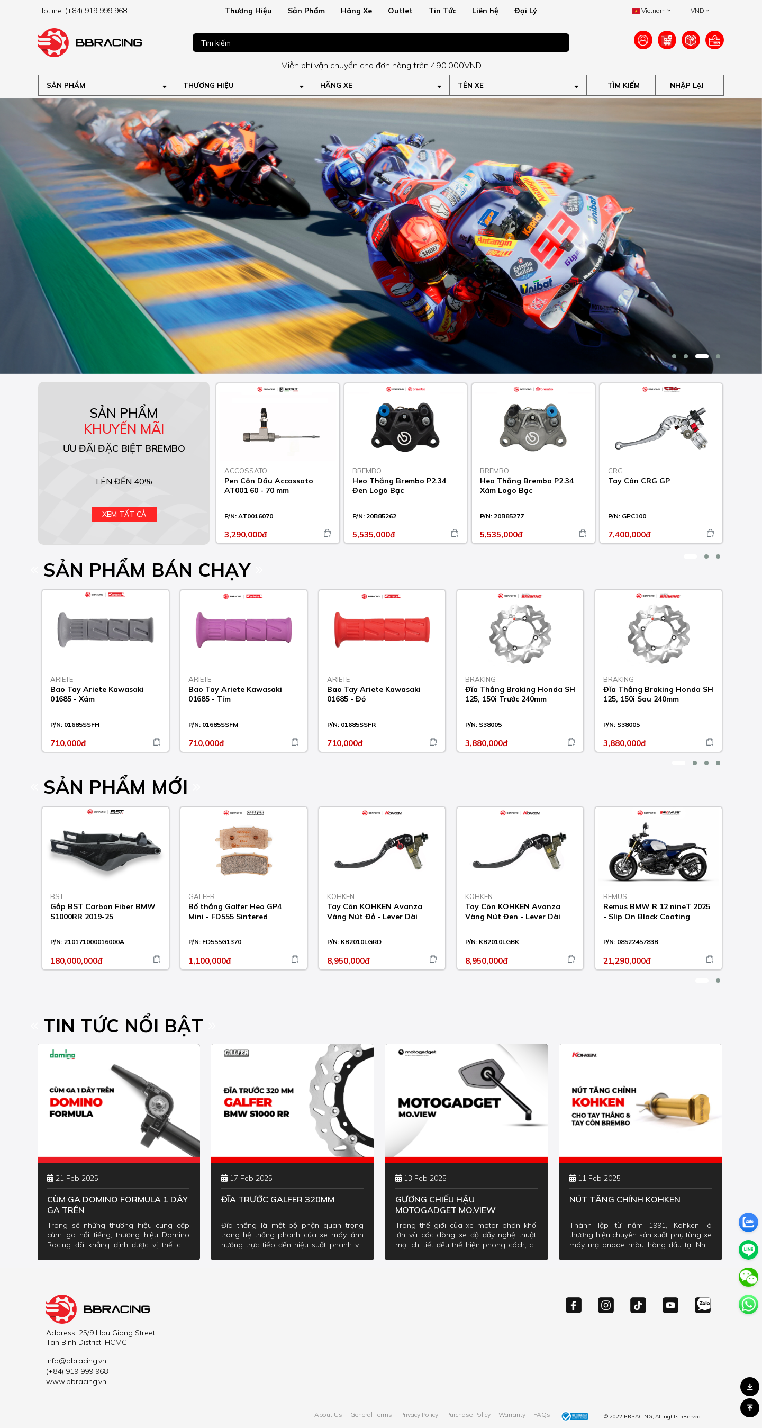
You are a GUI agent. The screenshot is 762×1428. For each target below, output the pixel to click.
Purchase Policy (468, 1414)
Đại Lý (525, 10)
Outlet (400, 10)
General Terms (371, 1414)
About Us (328, 1414)
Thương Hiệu (248, 10)
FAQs (541, 1414)
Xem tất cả (124, 514)
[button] (674, 356)
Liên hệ (485, 10)
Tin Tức (442, 10)
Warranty (511, 1414)
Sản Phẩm (306, 10)
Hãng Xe (356, 10)
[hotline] (106, 10)
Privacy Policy (419, 1414)
